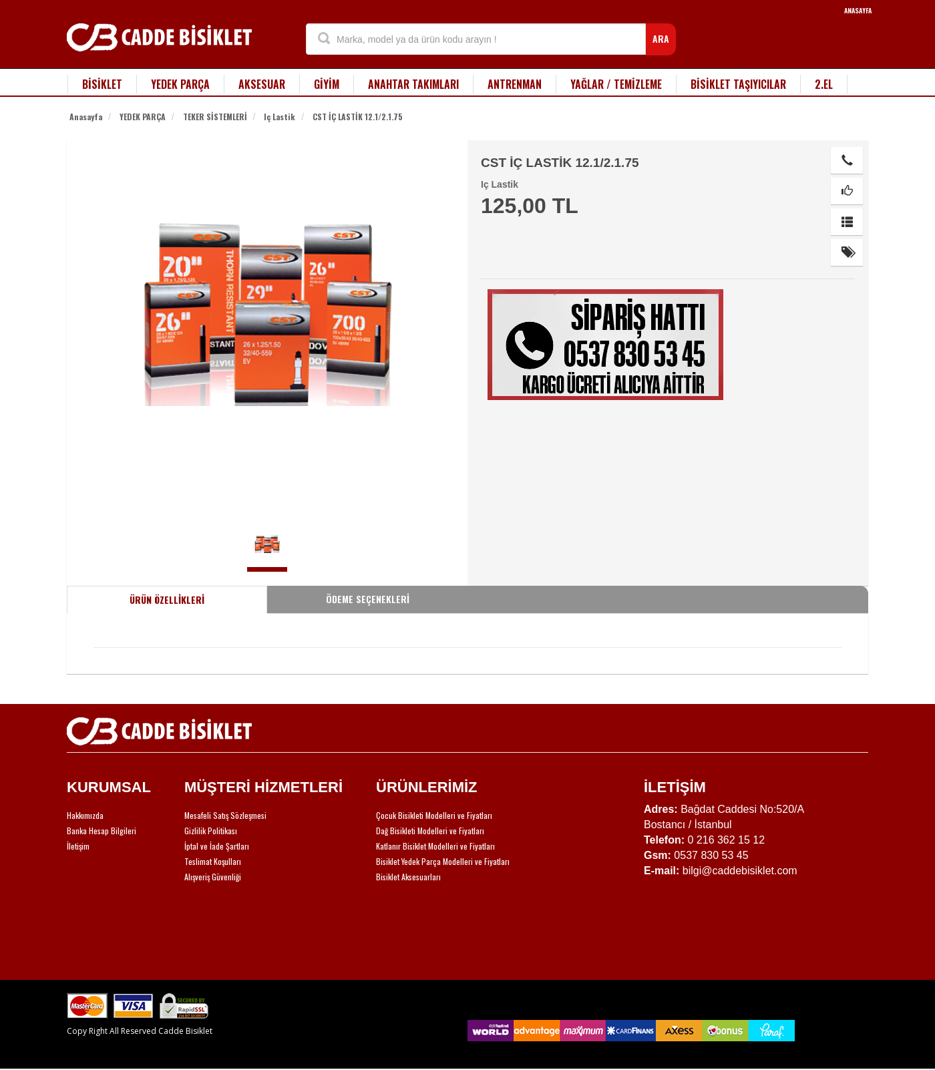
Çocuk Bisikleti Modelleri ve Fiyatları (434, 815)
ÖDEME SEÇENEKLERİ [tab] (367, 599)
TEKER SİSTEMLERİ (215, 116)
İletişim (78, 846)
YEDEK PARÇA (180, 84)
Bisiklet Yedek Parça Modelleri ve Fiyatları (443, 861)
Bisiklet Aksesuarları (408, 876)
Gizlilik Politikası (210, 830)
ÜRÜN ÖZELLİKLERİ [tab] (167, 599)
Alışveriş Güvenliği (212, 876)
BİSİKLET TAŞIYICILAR (738, 84)
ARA (660, 38)
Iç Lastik (279, 116)
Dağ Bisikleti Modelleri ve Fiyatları (430, 830)
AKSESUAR (261, 84)
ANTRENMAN (515, 84)
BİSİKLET (102, 84)
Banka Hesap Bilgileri (101, 830)
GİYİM (326, 84)
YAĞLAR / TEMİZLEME (616, 84)
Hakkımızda (85, 815)
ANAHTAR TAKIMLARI (413, 84)
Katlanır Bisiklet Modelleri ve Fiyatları (435, 846)
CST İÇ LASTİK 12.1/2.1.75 (358, 116)
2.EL (824, 84)
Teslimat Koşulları (212, 861)
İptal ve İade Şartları (216, 846)
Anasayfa (85, 116)
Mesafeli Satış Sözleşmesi (225, 815)
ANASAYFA (858, 10)
